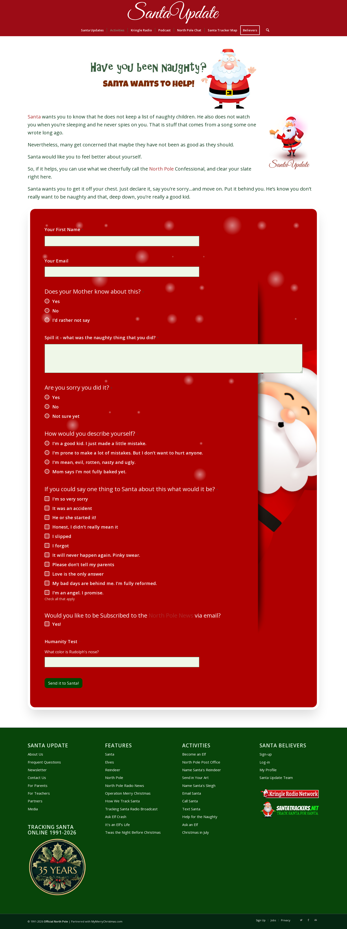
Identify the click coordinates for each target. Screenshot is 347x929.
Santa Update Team (276, 777)
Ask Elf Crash (115, 816)
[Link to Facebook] (308, 920)
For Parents (37, 785)
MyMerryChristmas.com (106, 921)
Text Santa (191, 808)
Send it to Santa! (63, 683)
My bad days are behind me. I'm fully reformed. (104, 583)
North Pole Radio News (124, 785)
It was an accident (72, 508)
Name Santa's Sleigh (198, 785)
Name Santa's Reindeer (201, 769)
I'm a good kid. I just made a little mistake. (99, 443)
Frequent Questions (44, 762)
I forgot (60, 546)
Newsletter (37, 769)
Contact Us (37, 777)
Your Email (56, 260)
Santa (34, 116)
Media (33, 808)
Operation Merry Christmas (128, 793)
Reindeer (112, 769)
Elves (109, 762)
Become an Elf (194, 754)
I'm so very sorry (70, 499)
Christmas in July (195, 832)
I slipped (61, 536)
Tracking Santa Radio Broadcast (131, 808)
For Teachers (39, 793)
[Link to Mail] (315, 920)
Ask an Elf (190, 824)
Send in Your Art (195, 777)
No (55, 311)
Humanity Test (62, 641)
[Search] (266, 30)
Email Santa (191, 793)
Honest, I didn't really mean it (85, 527)
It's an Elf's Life (117, 824)
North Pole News (171, 615)
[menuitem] (92, 30)
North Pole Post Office (201, 762)
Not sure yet (66, 416)
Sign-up (266, 754)
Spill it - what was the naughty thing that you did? (102, 337)
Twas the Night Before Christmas (133, 832)
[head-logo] (173, 12)
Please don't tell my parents (83, 564)
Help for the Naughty (199, 816)
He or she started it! (74, 517)
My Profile (268, 769)
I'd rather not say (71, 320)
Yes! (56, 624)
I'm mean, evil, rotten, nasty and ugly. (93, 462)
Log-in (265, 762)
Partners (35, 800)
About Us (35, 754)
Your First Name (64, 229)
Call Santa (190, 800)
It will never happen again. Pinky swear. (96, 555)
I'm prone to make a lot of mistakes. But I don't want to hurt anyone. (127, 453)
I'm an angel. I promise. (77, 593)
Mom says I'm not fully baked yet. (89, 472)
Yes (56, 301)
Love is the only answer (78, 574)
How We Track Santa (122, 800)
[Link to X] (301, 920)
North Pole (161, 168)
